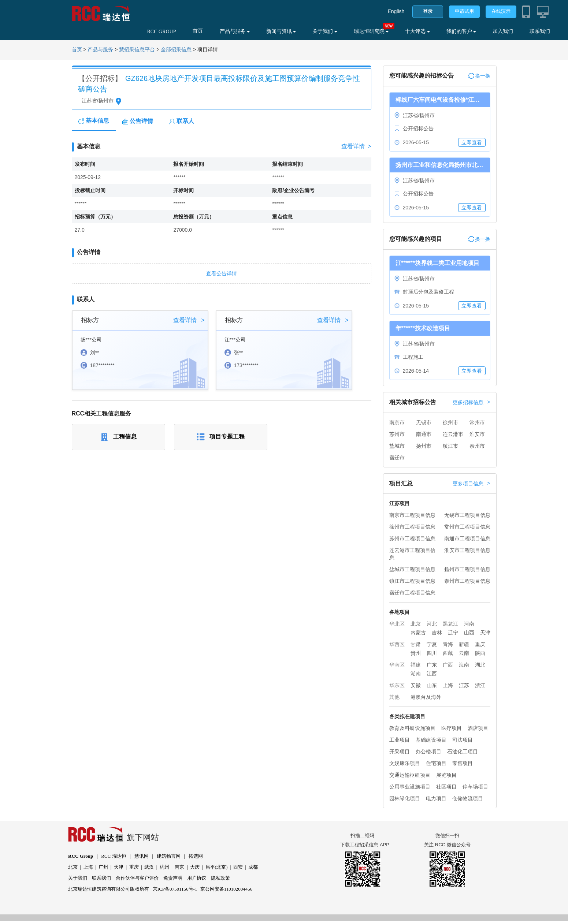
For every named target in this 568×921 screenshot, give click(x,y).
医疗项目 (451, 728)
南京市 (397, 422)
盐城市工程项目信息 (412, 569)
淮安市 (477, 434)
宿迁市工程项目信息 (412, 593)
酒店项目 (478, 728)
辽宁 (453, 632)
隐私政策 (220, 878)
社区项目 (446, 787)
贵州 (416, 653)
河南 (469, 624)
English (395, 11)
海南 (464, 665)
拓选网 (196, 856)
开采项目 (399, 751)
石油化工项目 (462, 751)
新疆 (464, 644)
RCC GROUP (161, 31)
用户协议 (196, 878)
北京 (416, 624)
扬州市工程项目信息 (467, 569)
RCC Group (80, 856)
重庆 (480, 644)
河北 (432, 624)
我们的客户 (461, 31)
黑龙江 (450, 624)
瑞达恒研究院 (371, 31)
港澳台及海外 (426, 697)
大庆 (195, 867)
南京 (179, 867)
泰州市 (477, 446)
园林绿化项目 (404, 798)
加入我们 (503, 31)
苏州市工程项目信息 (412, 538)
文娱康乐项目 (404, 763)
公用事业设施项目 (409, 787)
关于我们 (324, 31)
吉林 (437, 632)
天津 (485, 632)
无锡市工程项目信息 (467, 515)
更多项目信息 (471, 484)
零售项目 (462, 763)
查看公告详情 (221, 273)
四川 (432, 653)
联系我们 (540, 31)
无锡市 (423, 422)
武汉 (149, 867)
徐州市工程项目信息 (412, 527)
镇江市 (450, 446)
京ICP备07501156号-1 (175, 889)
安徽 (416, 685)
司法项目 (462, 740)
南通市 (423, 434)
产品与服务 (235, 31)
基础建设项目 (431, 740)
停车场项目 (475, 787)
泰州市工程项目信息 (467, 581)
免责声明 (172, 878)
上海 (448, 685)
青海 (448, 644)
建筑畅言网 (169, 856)
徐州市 (450, 422)
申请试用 (464, 11)
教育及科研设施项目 (412, 728)
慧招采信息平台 (137, 49)
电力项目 (436, 798)
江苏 (464, 685)
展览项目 (446, 775)
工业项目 (399, 740)
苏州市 (397, 434)
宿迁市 (397, 458)
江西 (432, 673)
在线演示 (501, 11)
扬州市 (423, 446)
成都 (253, 867)
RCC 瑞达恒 (113, 856)
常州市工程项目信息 (467, 527)
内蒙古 (418, 632)
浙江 (480, 685)
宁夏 (432, 644)
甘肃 (416, 644)
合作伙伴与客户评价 (137, 878)
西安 (238, 867)
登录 (428, 11)
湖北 (480, 665)
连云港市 (453, 434)
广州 (103, 867)
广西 (448, 665)
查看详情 (356, 146)
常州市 (477, 422)
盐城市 (397, 446)
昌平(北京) (216, 867)
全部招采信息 (176, 49)
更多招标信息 (471, 402)
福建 (416, 665)
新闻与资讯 (281, 31)
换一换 (479, 76)
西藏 (448, 653)
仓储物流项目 (467, 798)
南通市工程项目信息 (467, 538)
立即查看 (471, 142)
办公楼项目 (428, 751)
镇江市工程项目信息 (412, 581)
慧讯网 (141, 856)
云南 (464, 653)
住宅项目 (436, 763)
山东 (432, 685)
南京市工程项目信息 (412, 515)
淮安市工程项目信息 (467, 550)
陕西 (480, 653)
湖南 (416, 673)
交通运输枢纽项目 (409, 775)
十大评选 (417, 31)
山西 (469, 632)
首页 (198, 31)
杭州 (164, 867)
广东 (432, 665)
